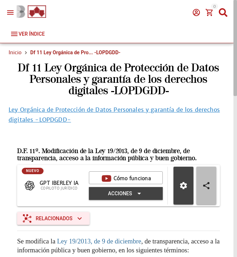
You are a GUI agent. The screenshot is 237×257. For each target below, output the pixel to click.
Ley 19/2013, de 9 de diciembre (99, 241)
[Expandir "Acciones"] (126, 193)
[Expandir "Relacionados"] (53, 218)
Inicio (15, 52)
